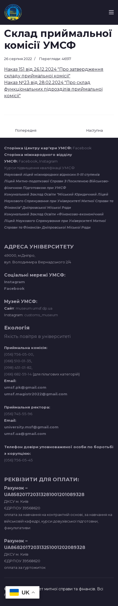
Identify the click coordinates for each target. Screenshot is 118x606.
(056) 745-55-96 (18, 414)
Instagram (48, 161)
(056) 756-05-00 (18, 354)
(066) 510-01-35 (17, 361)
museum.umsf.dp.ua (33, 308)
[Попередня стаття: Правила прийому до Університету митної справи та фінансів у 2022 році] (25, 131)
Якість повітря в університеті (37, 336)
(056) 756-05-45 (18, 460)
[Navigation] (111, 12)
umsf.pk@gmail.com (25, 387)
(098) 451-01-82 (17, 367)
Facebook (82, 148)
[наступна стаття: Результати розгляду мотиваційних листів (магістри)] (94, 131)
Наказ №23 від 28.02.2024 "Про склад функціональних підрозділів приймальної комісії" (53, 89)
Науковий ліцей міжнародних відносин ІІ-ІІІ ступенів (52, 174)
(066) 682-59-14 (18, 374)
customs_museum (41, 315)
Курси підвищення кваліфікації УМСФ (39, 168)
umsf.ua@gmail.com (25, 433)
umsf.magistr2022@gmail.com (35, 394)
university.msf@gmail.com (31, 427)
